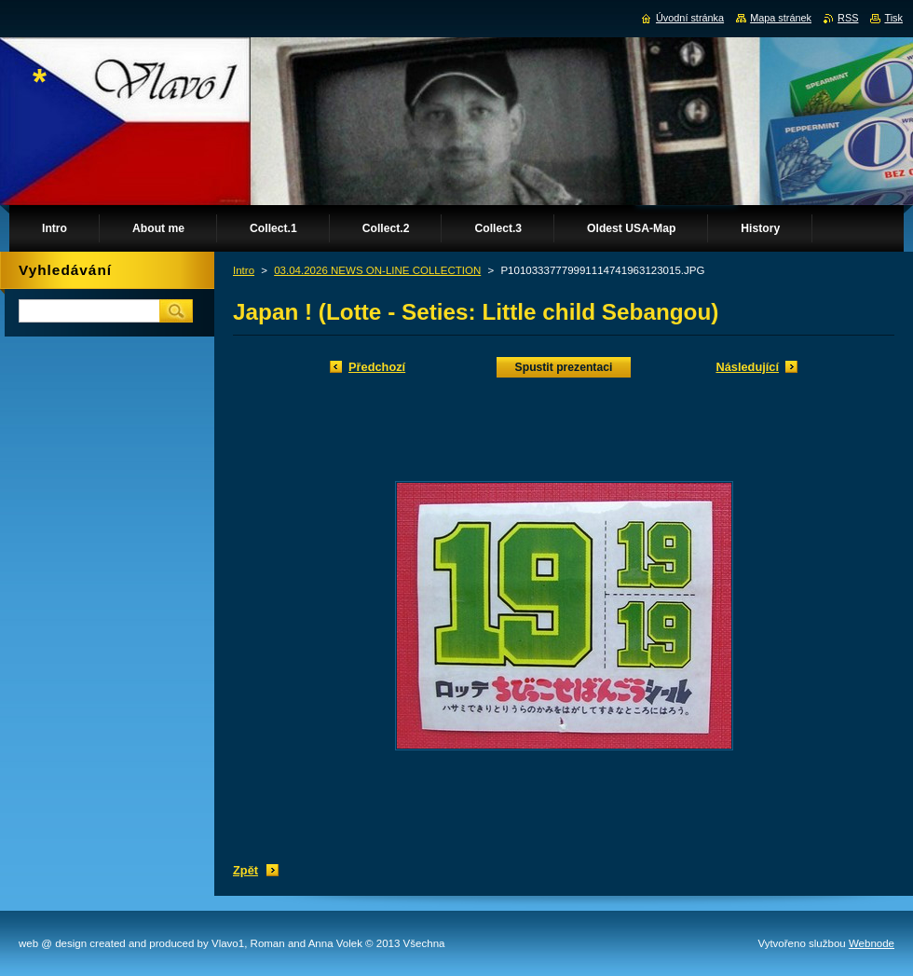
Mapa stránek (780, 17)
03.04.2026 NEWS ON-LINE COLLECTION (377, 270)
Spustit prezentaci (564, 367)
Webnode (871, 943)
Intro (243, 270)
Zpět (245, 870)
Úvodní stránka (690, 17)
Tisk (893, 17)
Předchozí (376, 367)
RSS (848, 17)
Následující (747, 367)
